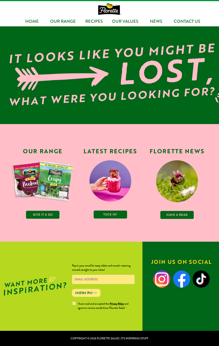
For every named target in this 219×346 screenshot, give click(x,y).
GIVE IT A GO (43, 215)
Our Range (63, 21)
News (156, 21)
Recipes (94, 21)
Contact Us (187, 21)
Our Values (125, 21)
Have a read (177, 215)
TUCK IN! (110, 214)
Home (32, 21)
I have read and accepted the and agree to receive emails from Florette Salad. (103, 306)
